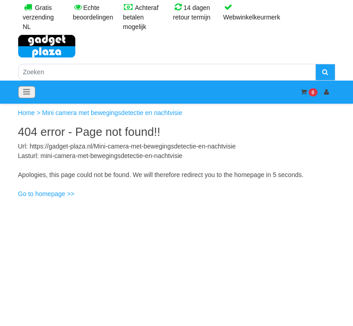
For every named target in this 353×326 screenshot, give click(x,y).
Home (27, 112)
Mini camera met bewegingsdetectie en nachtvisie (112, 112)
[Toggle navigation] (26, 92)
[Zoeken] (167, 72)
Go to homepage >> (46, 193)
